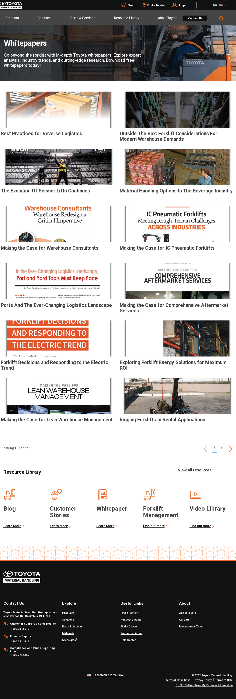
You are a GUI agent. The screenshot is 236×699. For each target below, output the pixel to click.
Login (183, 5)
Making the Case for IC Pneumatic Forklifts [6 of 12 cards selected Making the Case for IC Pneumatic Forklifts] (167, 248)
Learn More (12, 526)
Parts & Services (82, 18)
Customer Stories (63, 511)
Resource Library (126, 18)
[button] (205, 449)
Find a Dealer (156, 5)
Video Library (207, 508)
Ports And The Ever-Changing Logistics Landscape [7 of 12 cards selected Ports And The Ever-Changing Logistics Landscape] (56, 305)
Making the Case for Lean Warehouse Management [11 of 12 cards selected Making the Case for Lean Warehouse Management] (56, 420)
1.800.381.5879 (19, 628)
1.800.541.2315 (19, 641)
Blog (9, 508)
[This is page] (230, 449)
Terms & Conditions (178, 680)
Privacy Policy (203, 680)
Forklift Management (160, 511)
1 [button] (214, 447)
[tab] (21, 17)
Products (12, 18)
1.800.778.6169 (19, 654)
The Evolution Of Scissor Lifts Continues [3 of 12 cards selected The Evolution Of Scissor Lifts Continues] (45, 191)
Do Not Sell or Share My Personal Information (204, 685)
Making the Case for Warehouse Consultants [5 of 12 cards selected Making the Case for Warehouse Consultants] (49, 248)
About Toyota (167, 18)
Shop (131, 5)
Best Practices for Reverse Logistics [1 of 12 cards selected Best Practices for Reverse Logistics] (41, 133)
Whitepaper (111, 508)
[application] (58, 121)
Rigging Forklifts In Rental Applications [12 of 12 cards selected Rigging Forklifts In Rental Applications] (162, 420)
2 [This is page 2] (221, 447)
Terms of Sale (224, 680)
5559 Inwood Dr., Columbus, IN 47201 (26, 616)
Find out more (154, 526)
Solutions (45, 18)
